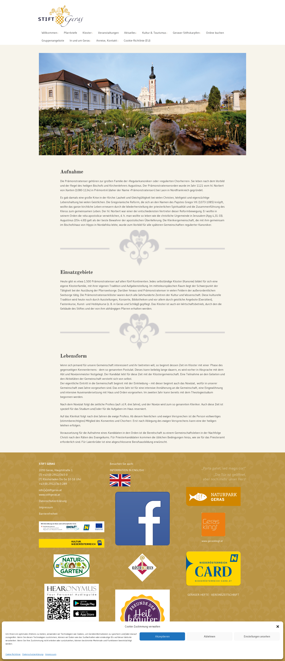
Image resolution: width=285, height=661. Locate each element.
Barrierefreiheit (48, 513)
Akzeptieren (162, 636)
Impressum (50, 654)
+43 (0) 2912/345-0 (55, 474)
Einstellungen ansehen (257, 636)
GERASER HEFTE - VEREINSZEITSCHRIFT (213, 594)
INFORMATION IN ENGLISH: (127, 477)
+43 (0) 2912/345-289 (53, 483)
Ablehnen (209, 636)
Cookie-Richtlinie (13, 654)
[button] (278, 626)
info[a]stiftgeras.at (50, 490)
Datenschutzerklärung (32, 654)
